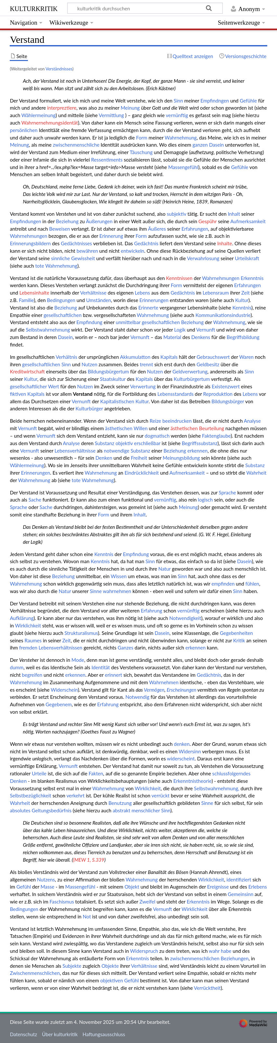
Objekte (110, 966)
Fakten (96, 773)
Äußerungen (99, 221)
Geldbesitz (207, 364)
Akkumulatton (135, 357)
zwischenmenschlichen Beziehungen (209, 958)
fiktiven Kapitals (27, 394)
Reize (155, 421)
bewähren (87, 251)
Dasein (216, 145)
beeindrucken (177, 421)
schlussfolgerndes (231, 773)
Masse (48, 887)
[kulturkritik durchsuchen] (145, 8)
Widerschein (64, 690)
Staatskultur (113, 379)
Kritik (239, 640)
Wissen (119, 576)
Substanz (104, 443)
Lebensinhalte (34, 293)
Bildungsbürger (227, 401)
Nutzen (89, 364)
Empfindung (89, 322)
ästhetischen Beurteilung (197, 428)
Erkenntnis (252, 278)
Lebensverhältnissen (60, 647)
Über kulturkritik (60, 1034)
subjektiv (176, 214)
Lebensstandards (175, 394)
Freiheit (139, 458)
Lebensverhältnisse (75, 451)
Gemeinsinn (240, 894)
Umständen (98, 300)
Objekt (131, 887)
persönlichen (23, 130)
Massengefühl (183, 167)
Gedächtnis (146, 243)
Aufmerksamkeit (248, 221)
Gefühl (23, 887)
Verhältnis (66, 357)
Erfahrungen (195, 229)
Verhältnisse (93, 293)
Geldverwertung (190, 371)
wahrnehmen (117, 591)
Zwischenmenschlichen (35, 973)
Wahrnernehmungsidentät (49, 123)
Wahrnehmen (163, 682)
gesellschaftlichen (63, 315)
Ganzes (125, 647)
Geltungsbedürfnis (52, 810)
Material (172, 337)
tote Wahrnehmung (56, 266)
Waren (246, 357)
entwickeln (132, 251)
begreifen (32, 675)
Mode (77, 660)
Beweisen (59, 229)
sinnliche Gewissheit (73, 258)
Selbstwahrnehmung (48, 330)
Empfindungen (25, 221)
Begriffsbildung (243, 337)
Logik (179, 330)
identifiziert (238, 879)
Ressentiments (107, 160)
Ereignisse (218, 887)
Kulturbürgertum (192, 379)
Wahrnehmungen (28, 236)
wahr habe (220, 951)
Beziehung (67, 221)
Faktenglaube (216, 436)
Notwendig (137, 697)
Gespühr (207, 221)
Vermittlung (111, 115)
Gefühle (248, 100)
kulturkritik (33, 8)
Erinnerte (148, 307)
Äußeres (157, 229)
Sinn (178, 100)
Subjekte (72, 966)
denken (182, 744)
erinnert (113, 675)
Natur (164, 569)
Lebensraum (216, 293)
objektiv (124, 443)
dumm (16, 667)
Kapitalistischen (117, 401)
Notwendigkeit (185, 618)
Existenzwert (226, 386)
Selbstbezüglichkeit (30, 795)
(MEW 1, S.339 (88, 860)
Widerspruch (144, 951)
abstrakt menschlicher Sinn (141, 810)
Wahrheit (256, 473)
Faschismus (62, 901)
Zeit (245, 293)
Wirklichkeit (28, 625)
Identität (101, 667)
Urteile (39, 773)
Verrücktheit (207, 988)
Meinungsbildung (181, 458)
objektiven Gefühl (119, 980)
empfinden (222, 584)
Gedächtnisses (76, 243)
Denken (103, 458)
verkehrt (76, 795)
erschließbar (147, 443)
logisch (205, 500)
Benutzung (120, 803)
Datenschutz (23, 1034)
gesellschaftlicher (28, 386)
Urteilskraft (247, 258)
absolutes (20, 810)
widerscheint (181, 758)
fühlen (252, 584)
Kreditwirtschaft (27, 371)
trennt (146, 364)
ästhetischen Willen (126, 428)
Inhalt (234, 214)
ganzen (200, 145)
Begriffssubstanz (200, 443)
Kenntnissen (179, 278)
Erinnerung (111, 236)
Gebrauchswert (213, 357)
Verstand (83, 394)
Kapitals (169, 357)
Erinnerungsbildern (30, 243)
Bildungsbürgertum (108, 371)
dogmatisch (157, 436)
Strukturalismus (81, 633)
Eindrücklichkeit (141, 473)
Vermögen (154, 690)
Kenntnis (242, 307)
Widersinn (190, 751)
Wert (53, 386)
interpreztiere (61, 108)
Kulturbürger (89, 408)
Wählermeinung (38, 115)
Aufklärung (21, 618)
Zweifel (147, 901)
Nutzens (46, 879)
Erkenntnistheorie (192, 781)
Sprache (227, 492)
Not (87, 916)
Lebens (142, 293)
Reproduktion (218, 394)
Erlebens (257, 887)
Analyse (252, 421)
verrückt (160, 795)
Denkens (200, 337)
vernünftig (177, 115)
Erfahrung (151, 610)
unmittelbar (128, 322)
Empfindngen (214, 100)
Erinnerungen (153, 300)
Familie (26, 300)
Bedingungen (61, 300)
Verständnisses (58, 68)
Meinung (130, 108)
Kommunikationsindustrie (223, 315)
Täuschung (141, 152)
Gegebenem (58, 704)
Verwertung (143, 386)
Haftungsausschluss (103, 1034)
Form (141, 137)
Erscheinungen (181, 690)
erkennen (197, 451)
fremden (28, 647)
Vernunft (205, 330)
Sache (35, 500)
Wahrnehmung (181, 137)
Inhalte (224, 243)
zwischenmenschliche (76, 145)
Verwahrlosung (203, 258)
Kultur (241, 300)
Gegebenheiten (236, 633)
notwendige (117, 451)
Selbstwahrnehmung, (216, 788)
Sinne (96, 591)
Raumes (33, 640)
